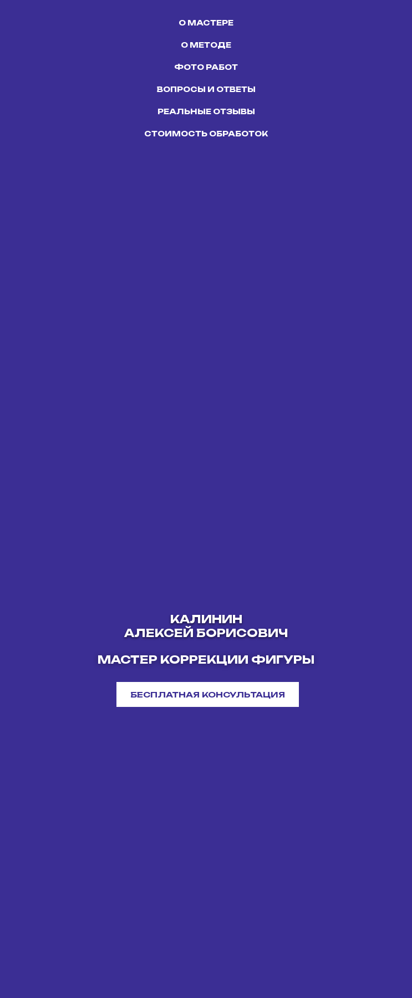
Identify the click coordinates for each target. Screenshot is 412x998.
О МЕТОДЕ (206, 44)
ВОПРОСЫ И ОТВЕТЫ (206, 89)
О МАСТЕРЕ (206, 22)
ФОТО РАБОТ (206, 67)
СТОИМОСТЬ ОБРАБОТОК (206, 133)
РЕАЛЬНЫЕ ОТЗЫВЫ (206, 111)
